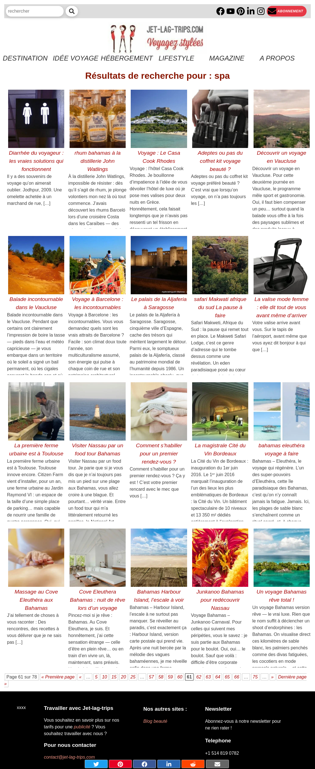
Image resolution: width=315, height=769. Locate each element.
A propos (277, 58)
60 (179, 677)
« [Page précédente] (80, 677)
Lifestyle (176, 58)
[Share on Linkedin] (168, 764)
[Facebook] (220, 11)
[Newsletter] (287, 11)
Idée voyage (75, 58)
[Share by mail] (217, 764)
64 (217, 677)
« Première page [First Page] (58, 677)
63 (208, 677)
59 (170, 677)
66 (236, 677)
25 (132, 677)
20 (123, 677)
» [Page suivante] (272, 677)
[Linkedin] (251, 11)
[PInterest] (240, 11)
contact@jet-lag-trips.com (69, 757)
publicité (82, 726)
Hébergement (126, 58)
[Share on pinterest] (120, 764)
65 (227, 677)
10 (104, 677)
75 (255, 677)
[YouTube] (230, 11)
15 (113, 677)
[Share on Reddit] (192, 764)
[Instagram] (261, 11)
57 (151, 677)
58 (161, 677)
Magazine (226, 58)
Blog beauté (155, 721)
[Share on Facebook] (144, 764)
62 (198, 677)
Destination (25, 58)
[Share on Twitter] (96, 764)
